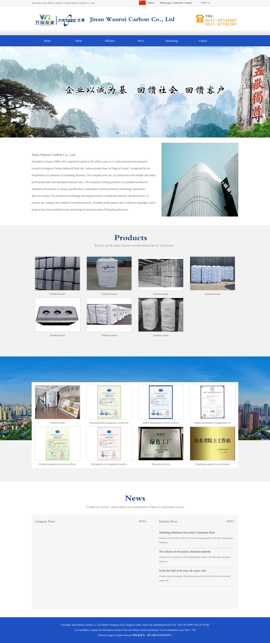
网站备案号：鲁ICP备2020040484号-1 (152, 635)
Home (47, 40)
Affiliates (109, 40)
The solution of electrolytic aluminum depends (185, 551)
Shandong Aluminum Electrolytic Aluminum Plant (187, 532)
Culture (203, 40)
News (141, 40)
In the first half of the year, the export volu (182, 570)
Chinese (150, 3)
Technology (171, 40)
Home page (165, 3)
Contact (188, 3)
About (78, 40)
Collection (178, 3)
